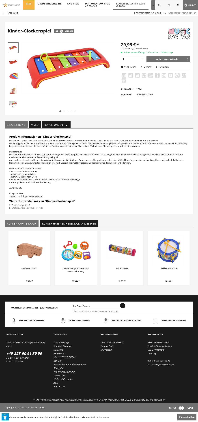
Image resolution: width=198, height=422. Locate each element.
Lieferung (58, 349)
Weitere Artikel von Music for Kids (26, 207)
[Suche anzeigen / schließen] (159, 5)
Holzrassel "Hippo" (29, 268)
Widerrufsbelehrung (64, 371)
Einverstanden (187, 417)
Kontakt (57, 360)
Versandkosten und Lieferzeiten (69, 364)
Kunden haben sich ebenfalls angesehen (69, 223)
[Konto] (178, 5)
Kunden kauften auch (21, 223)
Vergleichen (128, 66)
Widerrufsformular (63, 379)
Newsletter (59, 353)
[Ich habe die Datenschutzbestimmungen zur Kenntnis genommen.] (74, 311)
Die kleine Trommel (168, 268)
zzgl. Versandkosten (139, 48)
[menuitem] (28, 5)
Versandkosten (90, 399)
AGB (55, 382)
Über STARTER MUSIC (64, 357)
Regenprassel (122, 268)
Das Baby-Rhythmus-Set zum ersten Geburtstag (75, 270)
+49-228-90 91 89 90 (24, 353)
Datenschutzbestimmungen (96, 311)
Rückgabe (58, 368)
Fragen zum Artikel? (19, 205)
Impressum (59, 386)
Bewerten (162, 66)
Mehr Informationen (100, 417)
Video (35, 124)
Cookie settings (61, 342)
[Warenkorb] (190, 5)
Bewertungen (56, 125)
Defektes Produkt (62, 346)
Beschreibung (16, 124)
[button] (5, 416)
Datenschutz (59, 375)
